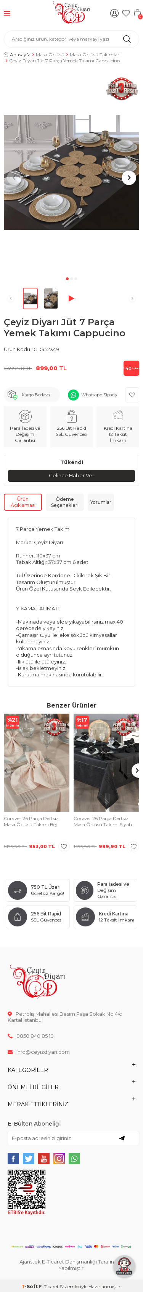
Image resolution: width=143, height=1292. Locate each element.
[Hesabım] (114, 13)
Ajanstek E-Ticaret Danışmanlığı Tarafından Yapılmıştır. (71, 1265)
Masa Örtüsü (50, 54)
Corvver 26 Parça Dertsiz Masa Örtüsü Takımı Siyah (103, 821)
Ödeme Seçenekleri (65, 502)
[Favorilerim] (126, 13)
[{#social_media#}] (13, 1158)
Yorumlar (100, 502)
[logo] (71, 13)
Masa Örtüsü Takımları (95, 54)
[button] (67, 278)
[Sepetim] (137, 13)
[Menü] (7, 13)
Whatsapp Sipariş (99, 394)
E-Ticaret (49, 1286)
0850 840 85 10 (31, 1036)
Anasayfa (17, 54)
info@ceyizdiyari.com (39, 1052)
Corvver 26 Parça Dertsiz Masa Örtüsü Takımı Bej (31, 821)
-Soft (30, 1286)
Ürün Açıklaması (23, 502)
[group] (71, 172)
